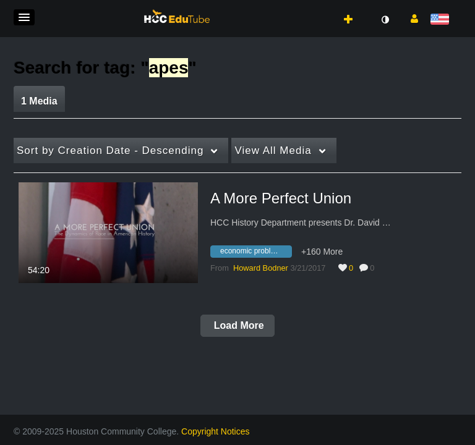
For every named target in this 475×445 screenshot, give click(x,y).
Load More (237, 325)
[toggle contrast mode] (384, 20)
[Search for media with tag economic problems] (255, 253)
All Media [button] (272, 150)
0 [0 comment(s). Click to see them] (374, 268)
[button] (24, 17)
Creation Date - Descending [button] (110, 150)
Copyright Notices (215, 431)
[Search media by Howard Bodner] (260, 268)
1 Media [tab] (39, 101)
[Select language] (441, 20)
